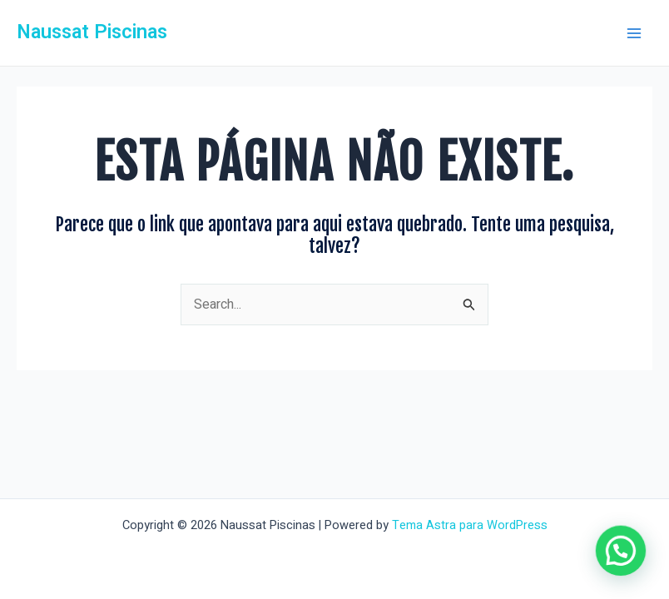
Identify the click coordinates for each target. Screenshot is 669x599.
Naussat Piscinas (92, 32)
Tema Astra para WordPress (470, 525)
